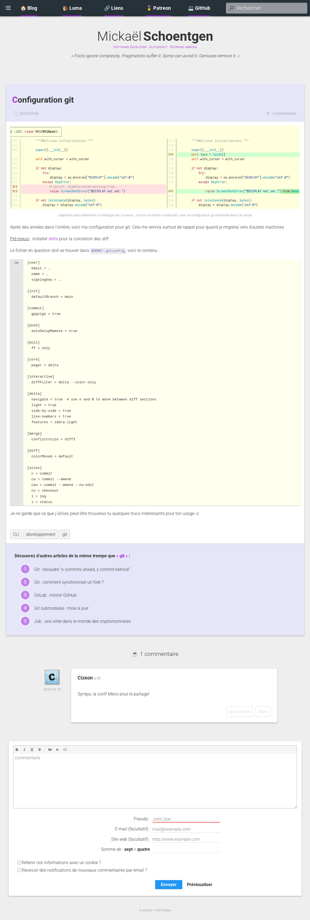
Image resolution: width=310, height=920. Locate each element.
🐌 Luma (72, 8)
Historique (163, 910)
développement (40, 534)
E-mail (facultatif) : (167, 829)
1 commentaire (283, 113)
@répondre (239, 711)
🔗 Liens (113, 8)
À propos (146, 910)
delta (53, 238)
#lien (263, 711)
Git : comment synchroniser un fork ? (69, 581)
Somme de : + (160, 849)
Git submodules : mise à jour (61, 608)
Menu (8, 8)
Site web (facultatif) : (165, 839)
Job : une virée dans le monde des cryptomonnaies (82, 621)
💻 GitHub (199, 8)
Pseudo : (177, 819)
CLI (16, 534)
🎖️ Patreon (158, 8)
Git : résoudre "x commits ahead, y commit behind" (82, 569)
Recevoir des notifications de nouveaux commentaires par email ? (84, 869)
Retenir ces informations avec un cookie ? (61, 862)
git (64, 534)
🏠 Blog (28, 8)
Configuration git (43, 100)
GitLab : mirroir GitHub (55, 594)
